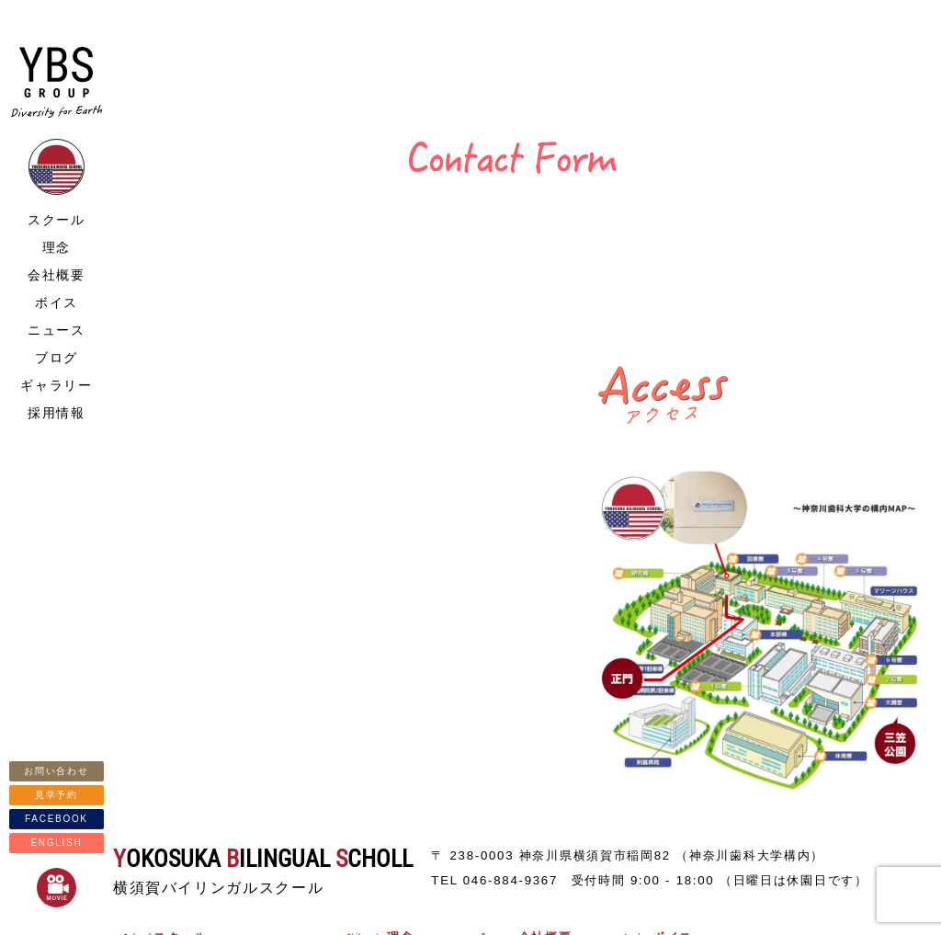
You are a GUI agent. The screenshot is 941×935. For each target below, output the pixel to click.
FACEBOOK (56, 819)
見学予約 (56, 795)
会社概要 (56, 275)
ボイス (56, 302)
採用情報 (56, 412)
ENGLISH (56, 843)
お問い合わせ (56, 771)
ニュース (56, 330)
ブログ (56, 357)
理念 (56, 247)
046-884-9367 (510, 880)
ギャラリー (56, 385)
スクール (56, 219)
